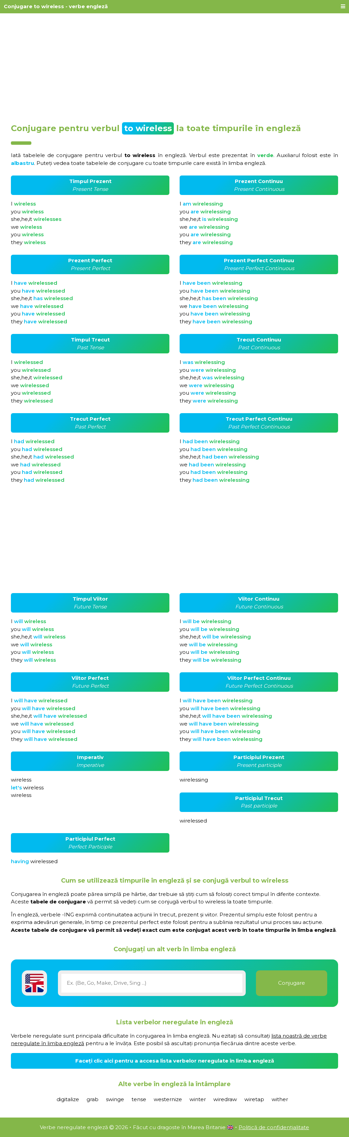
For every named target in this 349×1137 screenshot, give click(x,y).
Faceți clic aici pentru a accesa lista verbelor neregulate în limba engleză (174, 1060)
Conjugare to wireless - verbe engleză (56, 6)
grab (92, 1099)
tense (139, 1099)
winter (197, 1099)
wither (280, 1099)
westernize (168, 1099)
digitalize (68, 1099)
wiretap (254, 1099)
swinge (115, 1099)
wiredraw (225, 1099)
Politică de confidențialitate (274, 1127)
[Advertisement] (174, 65)
